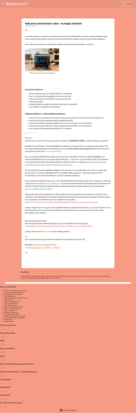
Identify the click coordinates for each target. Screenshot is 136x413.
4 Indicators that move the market (15, 291)
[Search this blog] (123, 3)
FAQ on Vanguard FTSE (12, 301)
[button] (26, 30)
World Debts (8, 319)
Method (56, 248)
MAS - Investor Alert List (12, 309)
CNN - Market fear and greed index (15, 298)
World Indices (8, 321)
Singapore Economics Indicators (15, 316)
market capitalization (52, 183)
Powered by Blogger (68, 410)
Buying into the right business (44, 245)
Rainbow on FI (16, 4)
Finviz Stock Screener (11, 303)
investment (47, 248)
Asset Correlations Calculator (14, 292)
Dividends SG (8, 300)
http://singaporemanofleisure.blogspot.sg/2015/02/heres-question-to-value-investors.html (58, 226)
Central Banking (9, 296)
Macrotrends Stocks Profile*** (14, 307)
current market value (53, 151)
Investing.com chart (11, 305)
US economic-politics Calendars (14, 318)
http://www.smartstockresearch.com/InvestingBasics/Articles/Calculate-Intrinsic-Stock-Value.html (61, 202)
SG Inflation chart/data (12, 314)
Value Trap (46, 231)
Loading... (3, 329)
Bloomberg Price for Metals (13, 294)
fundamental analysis (33, 248)
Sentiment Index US (11, 312)
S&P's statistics (9, 310)
